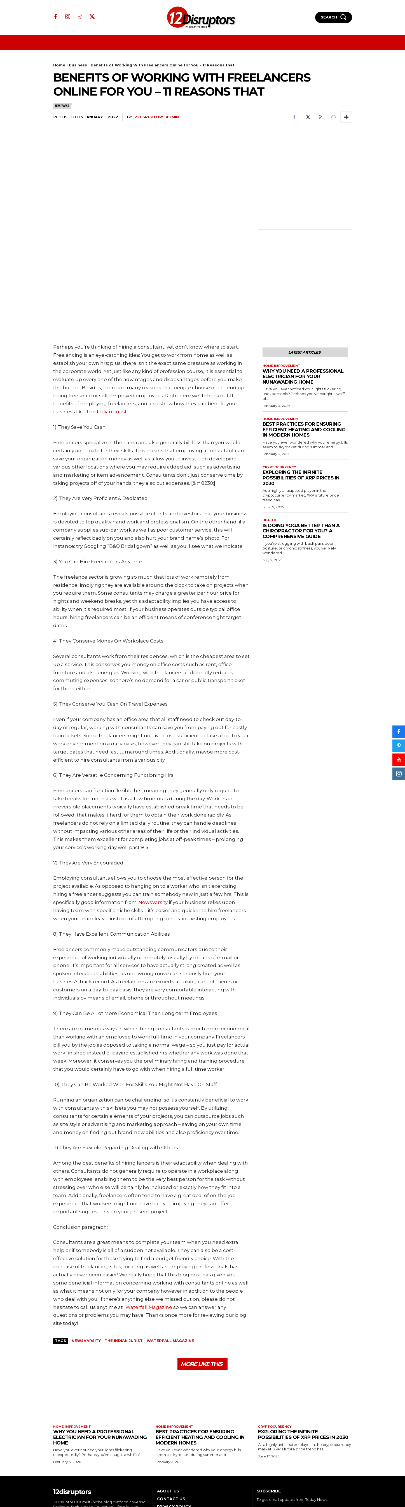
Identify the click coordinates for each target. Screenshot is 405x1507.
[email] (288, 1451)
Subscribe (336, 1451)
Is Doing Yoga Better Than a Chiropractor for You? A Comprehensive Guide (301, 468)
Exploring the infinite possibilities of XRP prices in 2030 (301, 415)
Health (270, 458)
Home (59, 65)
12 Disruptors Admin (156, 117)
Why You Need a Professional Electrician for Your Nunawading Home (303, 312)
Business (78, 65)
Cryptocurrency (280, 404)
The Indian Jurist (124, 1275)
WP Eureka (342, 1485)
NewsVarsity (86, 1275)
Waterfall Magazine (170, 1275)
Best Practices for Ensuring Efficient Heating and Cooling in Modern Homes (304, 366)
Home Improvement (283, 302)
